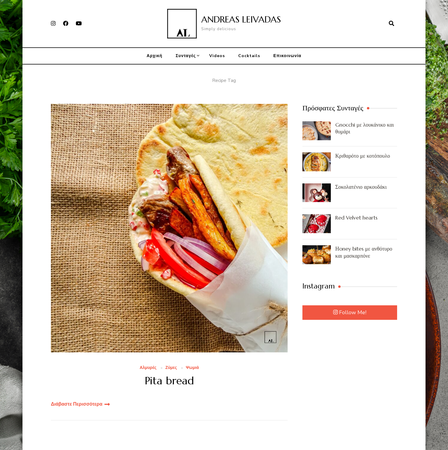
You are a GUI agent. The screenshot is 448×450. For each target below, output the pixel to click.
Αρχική (154, 56)
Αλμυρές (148, 368)
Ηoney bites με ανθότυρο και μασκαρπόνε (363, 252)
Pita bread (169, 380)
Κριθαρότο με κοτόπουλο (362, 155)
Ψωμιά (192, 368)
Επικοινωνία (287, 56)
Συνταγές (186, 56)
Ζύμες (171, 368)
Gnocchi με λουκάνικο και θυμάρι (364, 128)
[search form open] (391, 24)
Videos (217, 56)
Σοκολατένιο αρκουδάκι (361, 186)
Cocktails (249, 56)
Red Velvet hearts (356, 217)
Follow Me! (350, 312)
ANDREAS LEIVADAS (241, 19)
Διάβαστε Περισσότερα (76, 404)
